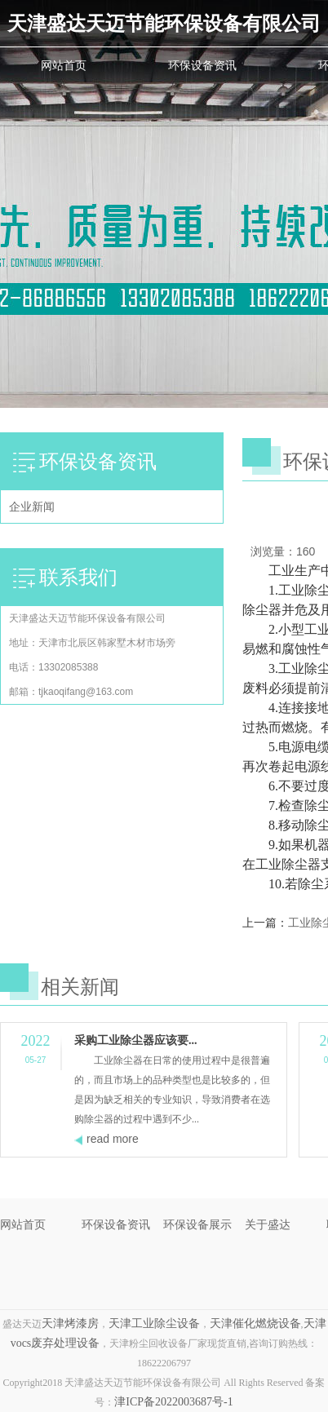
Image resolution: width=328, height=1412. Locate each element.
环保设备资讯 (202, 65)
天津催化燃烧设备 (255, 1323)
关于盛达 (267, 1224)
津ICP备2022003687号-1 (173, 1402)
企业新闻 (32, 506)
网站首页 (63, 65)
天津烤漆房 (70, 1323)
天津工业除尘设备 (154, 1323)
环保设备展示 (197, 1224)
